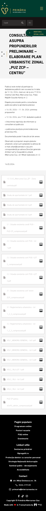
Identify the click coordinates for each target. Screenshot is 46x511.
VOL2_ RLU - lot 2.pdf (23, 379)
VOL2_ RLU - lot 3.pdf (23, 389)
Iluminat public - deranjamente (23, 465)
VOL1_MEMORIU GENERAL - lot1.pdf (23, 340)
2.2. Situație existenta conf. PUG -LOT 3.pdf (23, 277)
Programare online (23, 426)
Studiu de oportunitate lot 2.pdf (23, 205)
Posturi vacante (23, 430)
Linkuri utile (23, 444)
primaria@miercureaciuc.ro (23, 489)
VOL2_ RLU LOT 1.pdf (23, 369)
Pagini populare (23, 422)
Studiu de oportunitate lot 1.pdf (23, 195)
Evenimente (23, 438)
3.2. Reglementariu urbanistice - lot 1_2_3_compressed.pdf (23, 327)
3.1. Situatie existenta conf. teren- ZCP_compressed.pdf (23, 294)
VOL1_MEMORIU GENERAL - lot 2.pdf (23, 350)
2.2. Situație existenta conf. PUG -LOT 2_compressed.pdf (23, 260)
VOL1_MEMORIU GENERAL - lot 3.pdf (23, 360)
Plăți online (23, 434)
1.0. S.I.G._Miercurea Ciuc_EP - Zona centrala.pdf (23, 182)
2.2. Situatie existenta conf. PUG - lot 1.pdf (23, 244)
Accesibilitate (23, 470)
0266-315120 (23, 485)
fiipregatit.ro (23, 453)
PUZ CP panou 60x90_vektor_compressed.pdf (23, 402)
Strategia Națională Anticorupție (23, 461)
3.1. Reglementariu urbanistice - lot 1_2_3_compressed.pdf (23, 310)
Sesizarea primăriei (23, 449)
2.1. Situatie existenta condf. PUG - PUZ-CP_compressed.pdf (23, 227)
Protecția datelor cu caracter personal (23, 457)
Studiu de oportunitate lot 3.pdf (23, 215)
